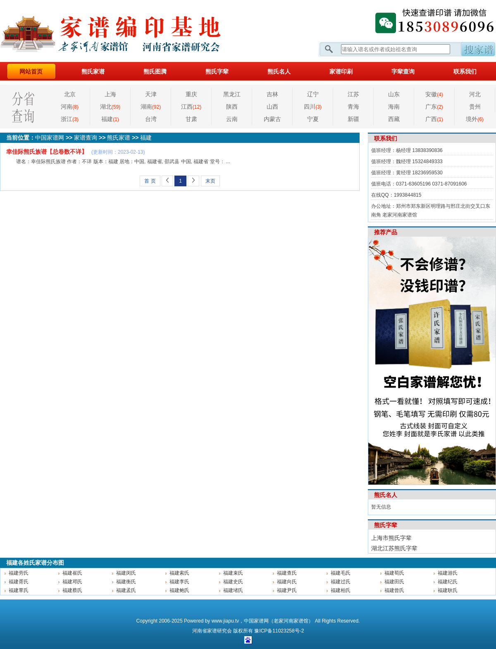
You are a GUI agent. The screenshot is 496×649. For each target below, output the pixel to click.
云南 (232, 119)
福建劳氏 (19, 573)
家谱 (212, 631)
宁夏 (313, 119)
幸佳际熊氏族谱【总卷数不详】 (46, 151)
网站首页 (31, 71)
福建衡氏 (126, 582)
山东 (394, 94)
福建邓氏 (72, 582)
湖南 (151, 106)
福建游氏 (448, 573)
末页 (210, 181)
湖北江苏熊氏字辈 (394, 548)
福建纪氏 (448, 582)
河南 (70, 106)
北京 (70, 94)
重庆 (191, 94)
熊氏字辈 (217, 71)
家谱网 (124, 31)
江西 (191, 106)
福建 (110, 119)
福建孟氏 (126, 590)
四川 (313, 106)
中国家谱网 (49, 137)
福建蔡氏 (72, 590)
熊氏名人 (279, 71)
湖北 (110, 106)
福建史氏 (233, 582)
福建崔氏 (72, 573)
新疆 (353, 119)
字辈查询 (403, 71)
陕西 (232, 106)
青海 (353, 106)
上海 (110, 94)
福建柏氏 (341, 590)
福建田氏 (394, 582)
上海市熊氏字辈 (391, 538)
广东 (434, 106)
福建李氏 (179, 582)
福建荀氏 (394, 573)
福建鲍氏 (179, 590)
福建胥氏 (19, 582)
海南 (394, 106)
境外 (475, 119)
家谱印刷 (341, 71)
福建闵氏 (126, 573)
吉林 (272, 94)
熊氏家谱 (93, 71)
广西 (434, 119)
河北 (475, 94)
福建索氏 (179, 573)
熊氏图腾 (155, 71)
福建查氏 (287, 573)
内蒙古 (272, 119)
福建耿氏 (448, 590)
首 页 (149, 181)
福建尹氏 (287, 590)
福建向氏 (287, 582)
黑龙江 (232, 94)
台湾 (151, 119)
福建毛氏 (341, 573)
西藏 (394, 119)
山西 (272, 106)
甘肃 (191, 119)
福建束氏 (233, 573)
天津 (151, 94)
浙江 (70, 119)
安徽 (434, 94)
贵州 (475, 106)
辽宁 (313, 94)
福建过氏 (341, 582)
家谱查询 (85, 137)
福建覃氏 (19, 590)
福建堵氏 (233, 590)
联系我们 (465, 71)
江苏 (353, 94)
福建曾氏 (394, 590)
